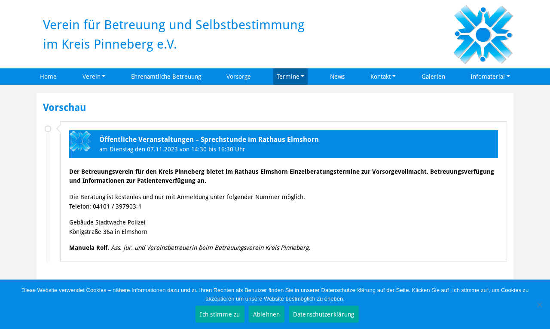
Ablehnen (266, 314)
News (337, 76)
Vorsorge (238, 76)
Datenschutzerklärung (323, 314)
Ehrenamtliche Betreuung (166, 76)
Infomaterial (488, 76)
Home (48, 76)
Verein (91, 76)
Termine (288, 76)
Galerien (433, 76)
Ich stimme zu (220, 314)
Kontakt (380, 76)
